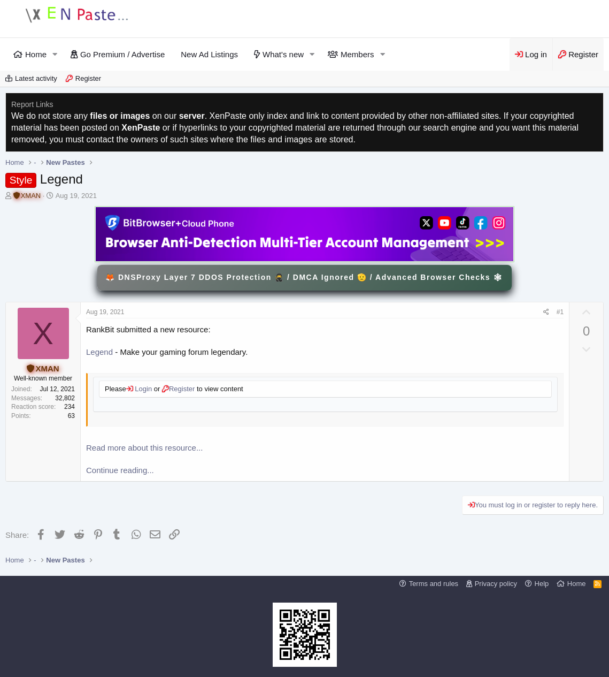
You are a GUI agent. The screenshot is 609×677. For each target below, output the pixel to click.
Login (142, 389)
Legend (99, 351)
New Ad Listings (209, 54)
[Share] (546, 312)
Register (88, 78)
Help (542, 584)
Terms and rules (433, 584)
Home (36, 54)
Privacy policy (496, 584)
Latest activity (36, 78)
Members (357, 54)
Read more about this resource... (144, 447)
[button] (55, 54)
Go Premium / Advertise (122, 54)
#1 (560, 312)
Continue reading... (120, 470)
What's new (283, 54)
